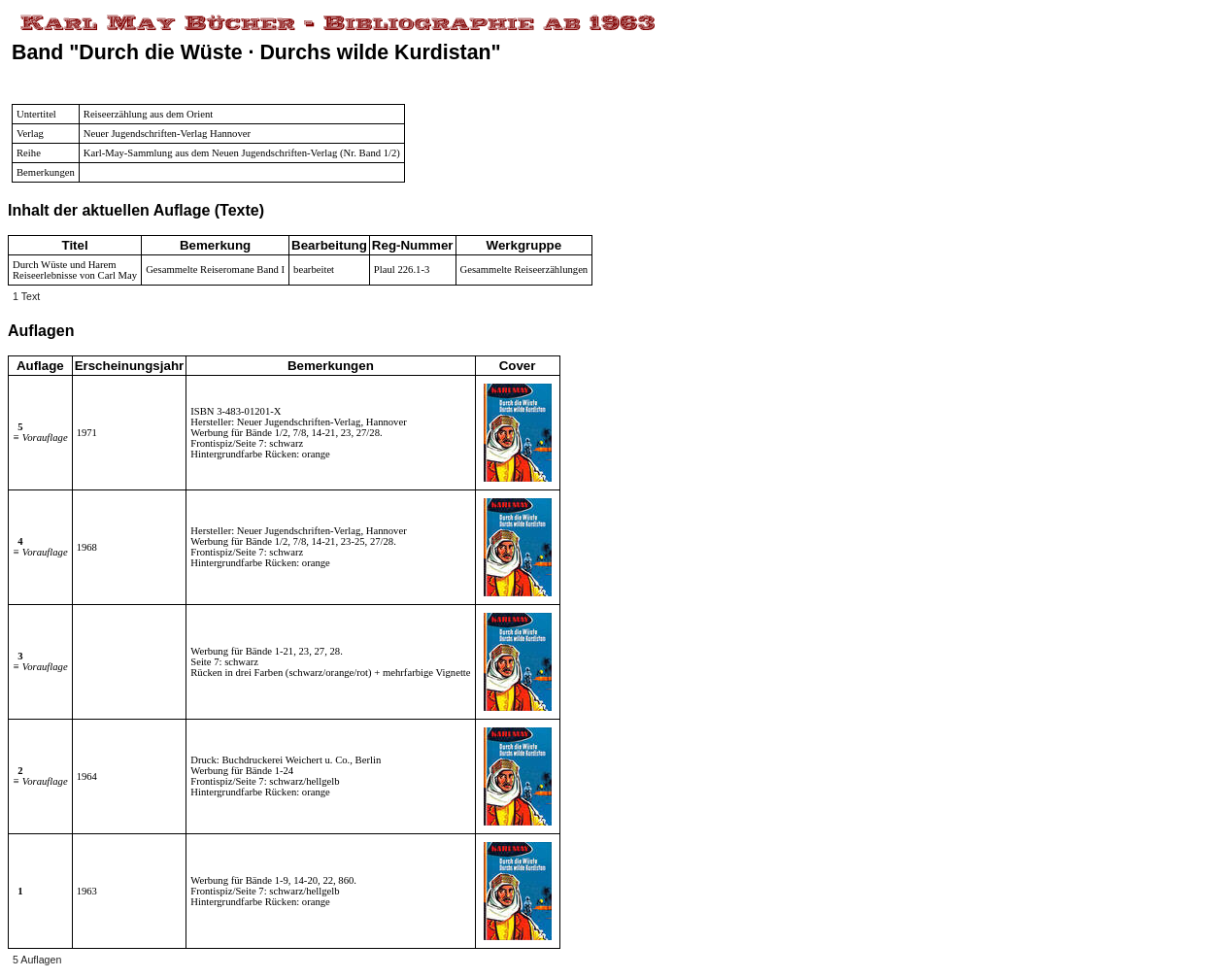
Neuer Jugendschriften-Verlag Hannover (167, 133)
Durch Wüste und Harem (65, 264)
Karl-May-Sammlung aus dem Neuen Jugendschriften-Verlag (211, 153)
